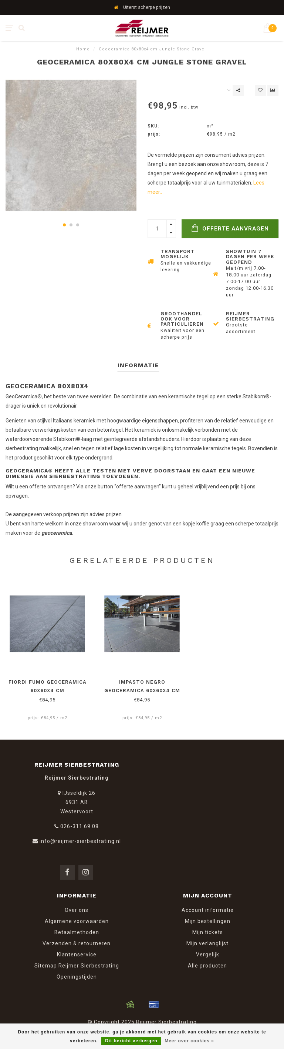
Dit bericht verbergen (131, 1040)
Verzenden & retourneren (77, 943)
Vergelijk (207, 954)
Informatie (138, 365)
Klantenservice (77, 954)
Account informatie (208, 910)
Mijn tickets (207, 932)
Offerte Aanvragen (230, 228)
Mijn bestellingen (207, 921)
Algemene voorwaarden (77, 921)
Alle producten (207, 966)
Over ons (76, 910)
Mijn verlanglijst (207, 943)
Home (83, 49)
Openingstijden (77, 977)
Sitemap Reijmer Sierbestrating (76, 966)
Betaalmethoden (76, 932)
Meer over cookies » (189, 1040)
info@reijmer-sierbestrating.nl (80, 841)
